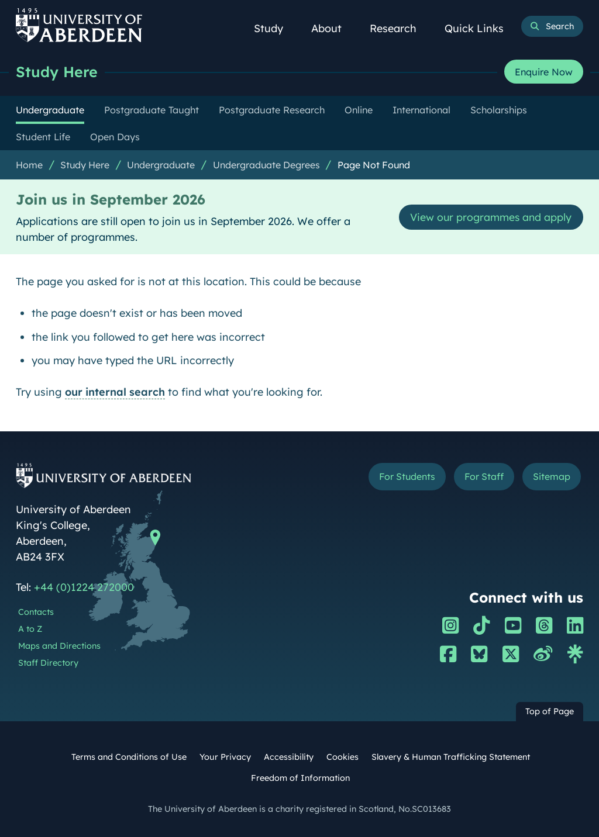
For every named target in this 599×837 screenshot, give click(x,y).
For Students (404, 476)
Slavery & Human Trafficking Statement (450, 757)
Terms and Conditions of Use (129, 757)
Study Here (57, 72)
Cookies (342, 757)
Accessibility (289, 757)
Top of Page (549, 711)
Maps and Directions (59, 646)
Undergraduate (161, 165)
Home (29, 165)
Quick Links (481, 28)
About (332, 28)
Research (399, 28)
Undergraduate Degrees (266, 165)
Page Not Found (374, 165)
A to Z (30, 629)
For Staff (483, 476)
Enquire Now (544, 72)
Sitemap (551, 476)
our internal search (115, 392)
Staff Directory (48, 663)
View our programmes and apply (489, 217)
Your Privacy (225, 757)
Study (275, 28)
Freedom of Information (300, 778)
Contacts (36, 612)
